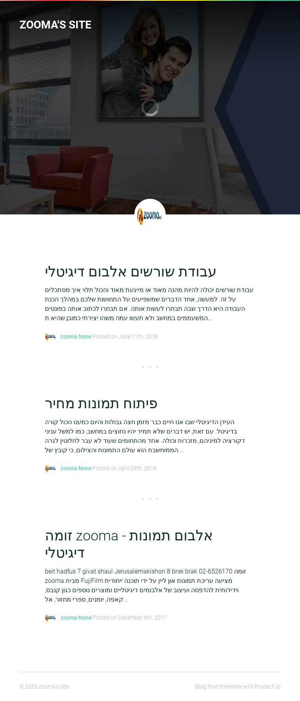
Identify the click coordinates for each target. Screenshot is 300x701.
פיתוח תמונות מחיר (101, 403)
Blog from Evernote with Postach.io (237, 686)
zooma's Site (55, 24)
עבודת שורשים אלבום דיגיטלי (131, 272)
